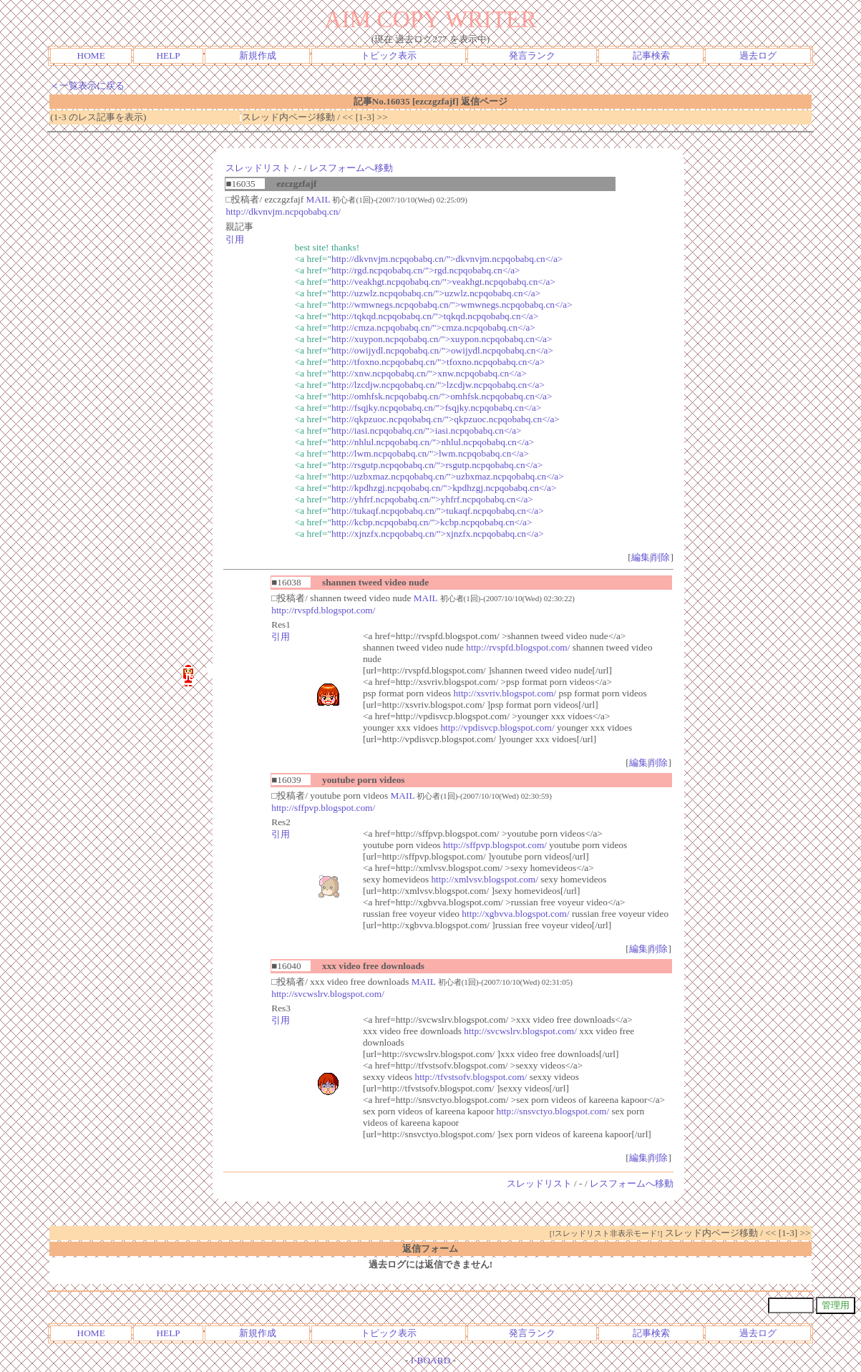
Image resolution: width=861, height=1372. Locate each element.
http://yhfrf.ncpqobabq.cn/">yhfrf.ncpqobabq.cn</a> (432, 499)
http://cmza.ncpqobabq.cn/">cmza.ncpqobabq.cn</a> (433, 327)
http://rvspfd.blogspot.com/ (323, 610)
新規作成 (257, 55)
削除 (660, 557)
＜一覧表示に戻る (87, 85)
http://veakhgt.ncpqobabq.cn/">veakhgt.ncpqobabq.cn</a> (443, 281)
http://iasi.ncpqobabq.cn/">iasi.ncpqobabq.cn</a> (426, 430)
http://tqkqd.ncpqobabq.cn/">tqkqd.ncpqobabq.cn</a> (434, 316)
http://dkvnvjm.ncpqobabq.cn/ (283, 211)
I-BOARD (431, 1360)
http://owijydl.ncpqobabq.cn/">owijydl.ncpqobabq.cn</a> (442, 350)
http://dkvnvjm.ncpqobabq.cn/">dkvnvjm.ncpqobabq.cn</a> (447, 258)
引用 (234, 239)
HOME (91, 55)
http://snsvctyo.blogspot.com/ (552, 1111)
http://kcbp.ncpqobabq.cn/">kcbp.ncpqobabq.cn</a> (431, 522)
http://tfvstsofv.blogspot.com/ (471, 1076)
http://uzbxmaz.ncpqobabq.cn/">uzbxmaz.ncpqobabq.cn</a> (447, 476)
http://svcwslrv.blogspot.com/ (327, 993)
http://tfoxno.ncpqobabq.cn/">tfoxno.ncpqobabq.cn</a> (438, 361)
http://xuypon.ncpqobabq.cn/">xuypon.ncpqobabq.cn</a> (442, 339)
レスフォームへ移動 (351, 167)
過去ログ (758, 55)
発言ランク (532, 55)
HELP (168, 55)
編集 (640, 557)
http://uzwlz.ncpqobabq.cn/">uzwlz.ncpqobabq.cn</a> (435, 293)
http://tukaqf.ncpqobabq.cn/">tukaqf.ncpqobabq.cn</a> (437, 510)
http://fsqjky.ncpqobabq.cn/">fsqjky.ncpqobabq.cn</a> (436, 407)
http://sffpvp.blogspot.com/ (323, 807)
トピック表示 (389, 55)
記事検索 (651, 55)
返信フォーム (430, 1248)
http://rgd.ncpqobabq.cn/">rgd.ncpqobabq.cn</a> (425, 270)
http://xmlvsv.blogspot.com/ (484, 879)
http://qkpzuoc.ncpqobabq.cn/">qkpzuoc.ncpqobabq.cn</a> (445, 419)
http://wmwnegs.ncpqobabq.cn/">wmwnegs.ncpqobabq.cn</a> (452, 304)
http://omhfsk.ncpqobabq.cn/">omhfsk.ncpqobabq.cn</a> (442, 396)
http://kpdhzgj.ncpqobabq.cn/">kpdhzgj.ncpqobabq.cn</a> (443, 487)
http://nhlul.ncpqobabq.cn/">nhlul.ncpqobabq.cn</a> (432, 442)
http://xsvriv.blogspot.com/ (505, 693)
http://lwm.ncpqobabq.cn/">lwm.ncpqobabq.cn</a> (430, 453)
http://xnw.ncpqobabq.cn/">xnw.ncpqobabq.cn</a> (429, 373)
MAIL (318, 199)
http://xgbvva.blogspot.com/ (515, 913)
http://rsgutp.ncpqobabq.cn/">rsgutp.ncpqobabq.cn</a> (437, 464)
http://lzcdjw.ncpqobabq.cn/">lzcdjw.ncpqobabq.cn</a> (438, 384)
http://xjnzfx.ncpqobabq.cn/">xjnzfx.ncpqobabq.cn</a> (437, 533)
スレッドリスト (258, 167)
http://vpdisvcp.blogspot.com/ (497, 727)
